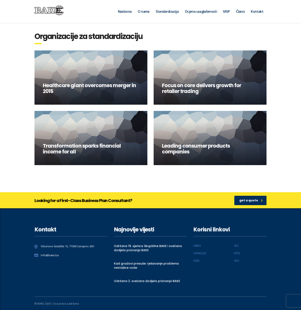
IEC (236, 245)
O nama (143, 11)
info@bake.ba (50, 255)
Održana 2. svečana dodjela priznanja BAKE (147, 281)
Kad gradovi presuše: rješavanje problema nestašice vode (146, 265)
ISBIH (197, 245)
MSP (226, 11)
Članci (240, 11)
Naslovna (125, 11)
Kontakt (257, 11)
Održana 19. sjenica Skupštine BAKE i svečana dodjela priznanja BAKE (148, 248)
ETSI (237, 253)
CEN (196, 260)
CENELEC (200, 253)
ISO (236, 260)
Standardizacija (167, 11)
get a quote (251, 200)
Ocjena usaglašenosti (201, 11)
